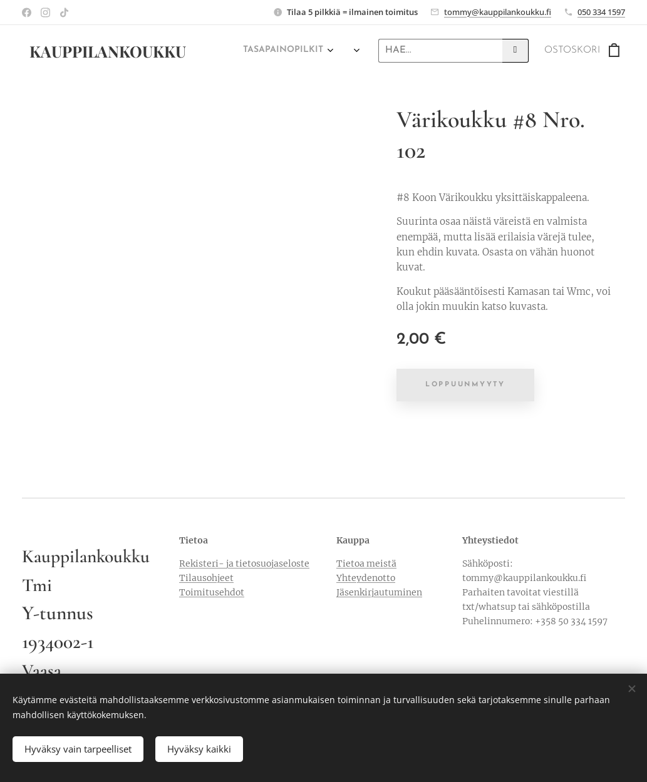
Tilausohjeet (206, 578)
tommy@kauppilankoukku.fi (497, 12)
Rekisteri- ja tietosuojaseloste (244, 563)
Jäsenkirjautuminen (379, 592)
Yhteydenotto (365, 578)
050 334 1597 (601, 12)
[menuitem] (276, 50)
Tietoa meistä (366, 563)
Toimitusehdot (211, 592)
